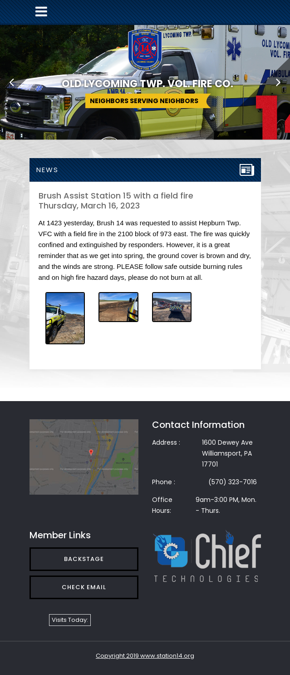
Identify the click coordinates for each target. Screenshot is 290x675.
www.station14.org (167, 655)
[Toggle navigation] (41, 11)
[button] (11, 82)
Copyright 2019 (118, 655)
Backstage (84, 559)
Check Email (84, 587)
